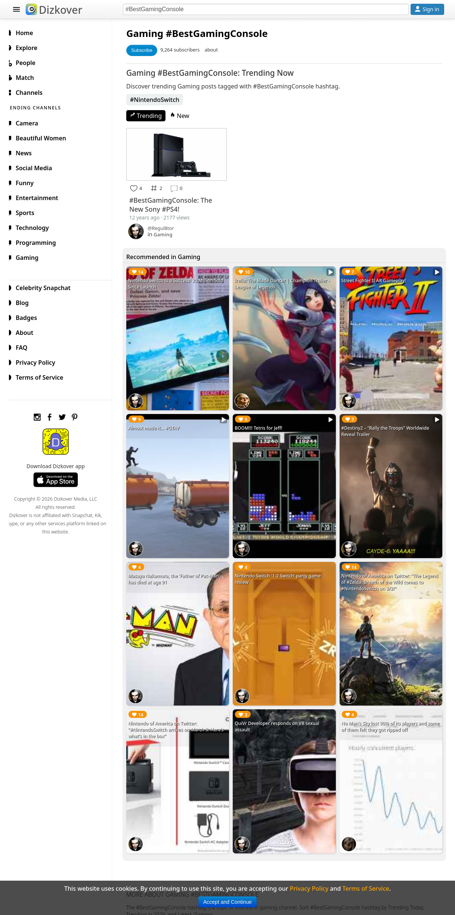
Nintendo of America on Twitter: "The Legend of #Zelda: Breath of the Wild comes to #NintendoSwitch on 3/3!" (391, 575)
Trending (152, 116)
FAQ (25, 346)
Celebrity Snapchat (47, 287)
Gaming (150, 33)
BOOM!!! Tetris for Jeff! (262, 424)
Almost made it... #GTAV (159, 424)
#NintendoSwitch (160, 100)
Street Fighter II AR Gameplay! (375, 279)
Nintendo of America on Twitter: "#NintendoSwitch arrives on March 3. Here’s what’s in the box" (182, 720)
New (185, 116)
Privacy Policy (39, 361)
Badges (30, 316)
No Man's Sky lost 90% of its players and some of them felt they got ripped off (386, 717)
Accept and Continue (227, 902)
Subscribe (147, 50)
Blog (26, 302)
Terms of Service (43, 376)
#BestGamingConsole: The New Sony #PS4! (176, 203)
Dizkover (54, 10)
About (28, 331)
